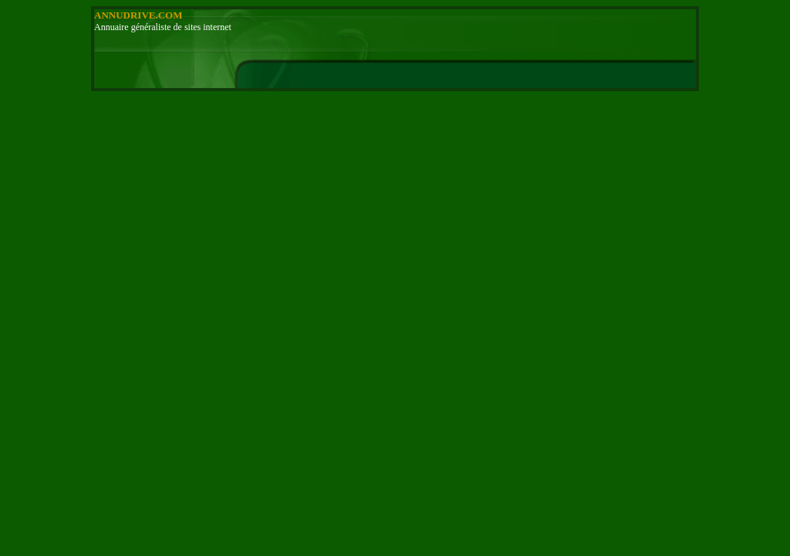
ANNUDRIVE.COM (138, 15)
